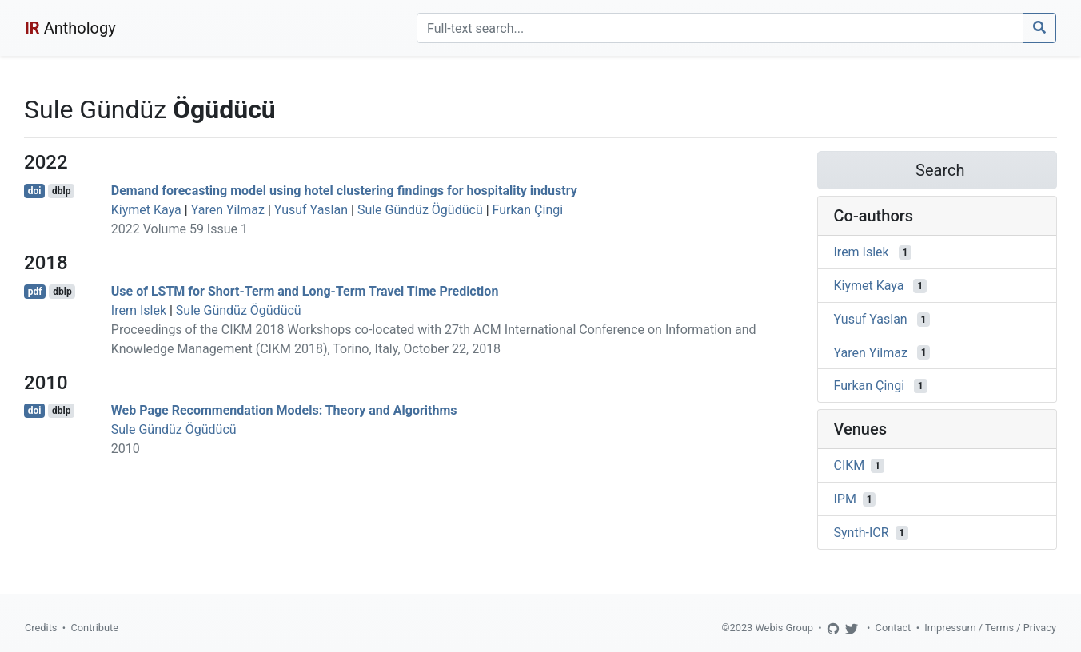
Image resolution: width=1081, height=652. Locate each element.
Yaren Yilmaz (228, 209)
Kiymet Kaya (146, 209)
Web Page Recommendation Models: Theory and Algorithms (284, 410)
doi (35, 191)
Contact (893, 628)
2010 (125, 448)
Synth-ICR (861, 532)
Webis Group (784, 628)
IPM (845, 499)
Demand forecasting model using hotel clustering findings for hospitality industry (344, 190)
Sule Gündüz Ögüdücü (420, 209)
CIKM (849, 465)
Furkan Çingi (528, 209)
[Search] (720, 28)
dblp (61, 191)
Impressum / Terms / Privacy (990, 628)
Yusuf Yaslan (311, 209)
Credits (41, 628)
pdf (35, 291)
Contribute (94, 628)
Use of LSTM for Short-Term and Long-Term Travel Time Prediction (305, 291)
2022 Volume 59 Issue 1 (179, 229)
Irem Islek (138, 310)
